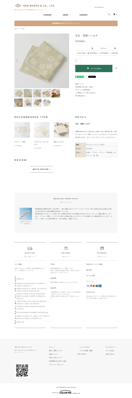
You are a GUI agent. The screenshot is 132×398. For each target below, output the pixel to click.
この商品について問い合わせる (85, 93)
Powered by (66, 393)
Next (66, 60)
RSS (86, 357)
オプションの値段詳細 (82, 90)
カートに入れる (94, 68)
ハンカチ (23, 28)
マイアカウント (99, 7)
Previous (17, 60)
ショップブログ (90, 350)
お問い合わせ (111, 357)
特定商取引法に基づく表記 (84, 87)
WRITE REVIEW (41, 172)
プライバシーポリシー (66, 368)
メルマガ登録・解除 (91, 354)
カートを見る (111, 354)
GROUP (65, 15)
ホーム (16, 28)
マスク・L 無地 (19, 145)
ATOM (91, 357)
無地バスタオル (59, 145)
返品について (79, 84)
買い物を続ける (80, 96)
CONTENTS (83, 15)
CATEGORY (48, 15)
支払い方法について (65, 361)
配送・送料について (65, 354)
